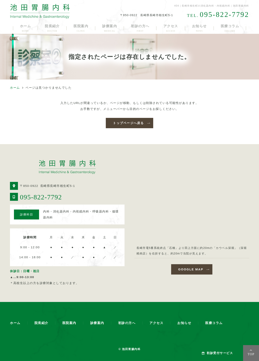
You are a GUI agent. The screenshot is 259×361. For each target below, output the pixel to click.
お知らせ (199, 28)
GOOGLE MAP (190, 269)
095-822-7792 (41, 197)
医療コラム (230, 28)
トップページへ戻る (128, 123)
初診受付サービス (217, 353)
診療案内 (109, 28)
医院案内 (81, 28)
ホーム (25, 28)
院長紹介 (52, 28)
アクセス (170, 28)
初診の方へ (140, 28)
